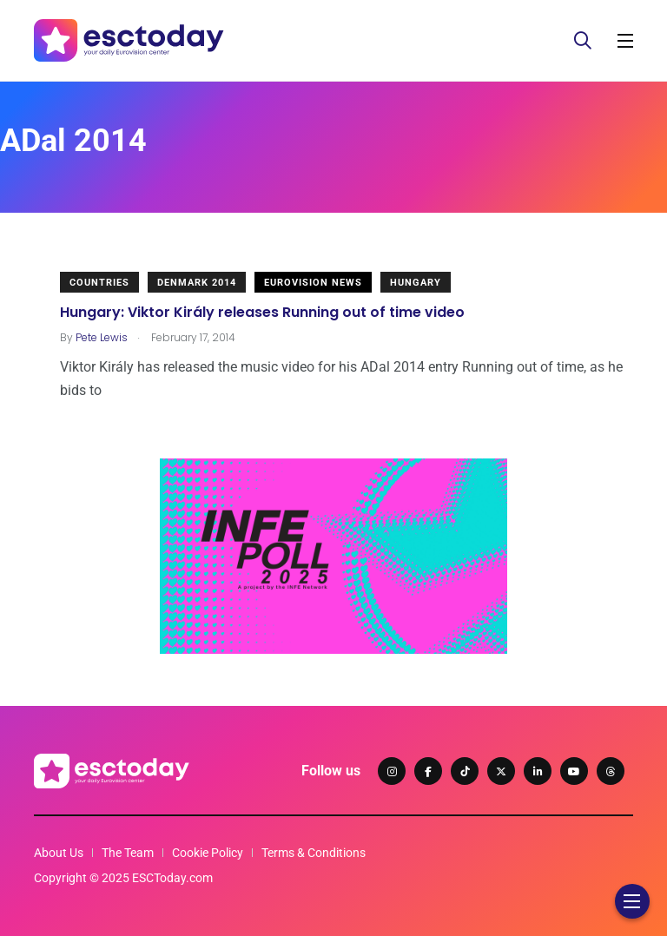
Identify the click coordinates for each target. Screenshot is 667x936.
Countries (99, 282)
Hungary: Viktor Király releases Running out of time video (262, 312)
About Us (58, 853)
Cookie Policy (207, 853)
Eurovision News (313, 282)
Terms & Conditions (313, 853)
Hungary (415, 282)
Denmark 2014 (196, 282)
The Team (128, 853)
